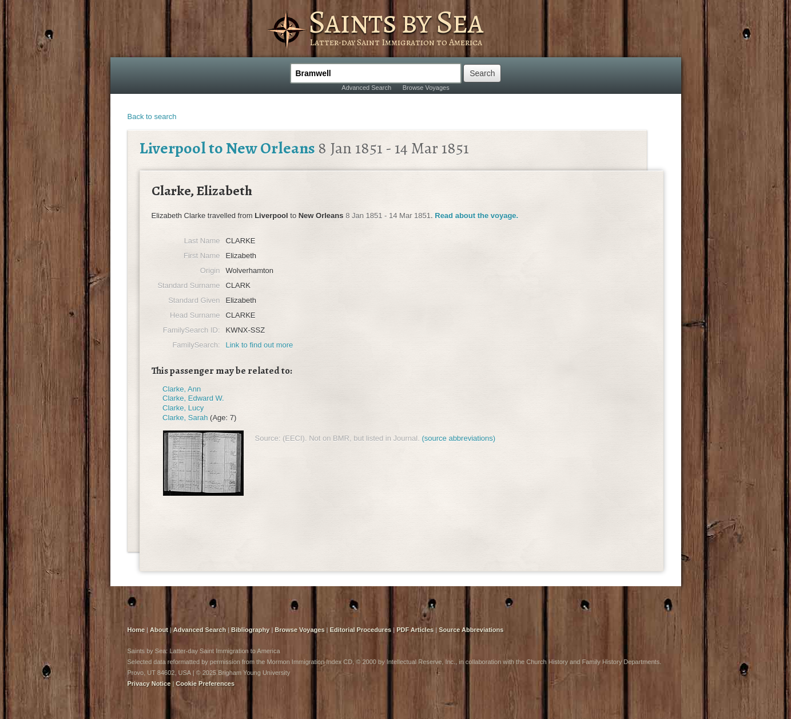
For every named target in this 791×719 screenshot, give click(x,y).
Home (136, 629)
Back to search (152, 116)
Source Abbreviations (471, 629)
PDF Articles (415, 629)
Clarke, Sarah (185, 417)
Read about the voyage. (476, 215)
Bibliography (250, 629)
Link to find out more (259, 345)
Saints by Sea (395, 22)
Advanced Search (366, 87)
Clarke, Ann (181, 389)
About (159, 629)
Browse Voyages (426, 87)
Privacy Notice (149, 683)
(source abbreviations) (458, 438)
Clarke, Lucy (183, 408)
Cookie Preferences (205, 683)
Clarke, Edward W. (193, 398)
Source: (268, 438)
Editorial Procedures (361, 629)
